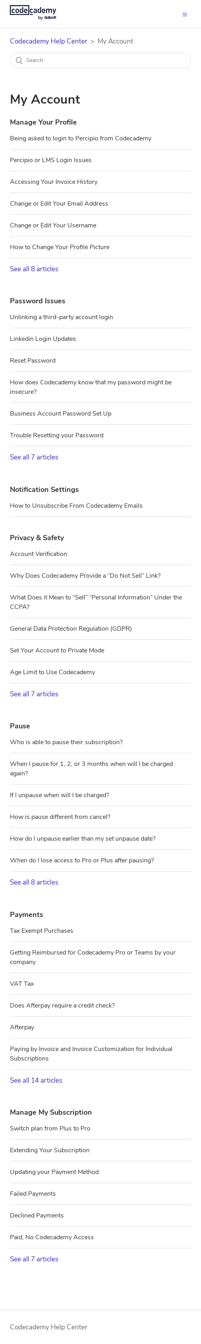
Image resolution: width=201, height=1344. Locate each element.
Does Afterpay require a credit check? (62, 1005)
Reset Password (33, 360)
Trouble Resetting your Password (56, 435)
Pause (20, 726)
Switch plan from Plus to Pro (50, 1128)
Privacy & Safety (37, 538)
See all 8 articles (34, 269)
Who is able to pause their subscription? (66, 742)
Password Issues (37, 301)
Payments (26, 914)
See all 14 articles (36, 1080)
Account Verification (38, 554)
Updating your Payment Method (54, 1172)
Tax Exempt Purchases (41, 930)
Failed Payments (33, 1193)
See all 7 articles (34, 457)
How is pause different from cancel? (60, 817)
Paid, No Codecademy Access (52, 1237)
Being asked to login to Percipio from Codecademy (80, 138)
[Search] (100, 60)
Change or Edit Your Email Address (59, 203)
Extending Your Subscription (50, 1150)
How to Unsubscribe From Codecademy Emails (76, 505)
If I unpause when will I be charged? (59, 795)
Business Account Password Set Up (60, 413)
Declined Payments (37, 1215)
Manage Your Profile (43, 122)
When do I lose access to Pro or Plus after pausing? (82, 860)
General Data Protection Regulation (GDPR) (71, 628)
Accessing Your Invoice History (54, 182)
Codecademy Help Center (48, 41)
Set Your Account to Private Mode (57, 650)
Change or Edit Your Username (53, 225)
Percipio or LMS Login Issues (51, 160)
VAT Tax (22, 983)
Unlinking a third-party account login (61, 317)
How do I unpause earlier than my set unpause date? (82, 838)
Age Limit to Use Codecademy (52, 672)
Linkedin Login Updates (43, 339)
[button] (184, 13)
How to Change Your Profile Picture (59, 247)
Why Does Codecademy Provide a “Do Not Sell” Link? (85, 575)
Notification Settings (44, 489)
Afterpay (22, 1027)
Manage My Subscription (51, 1112)
